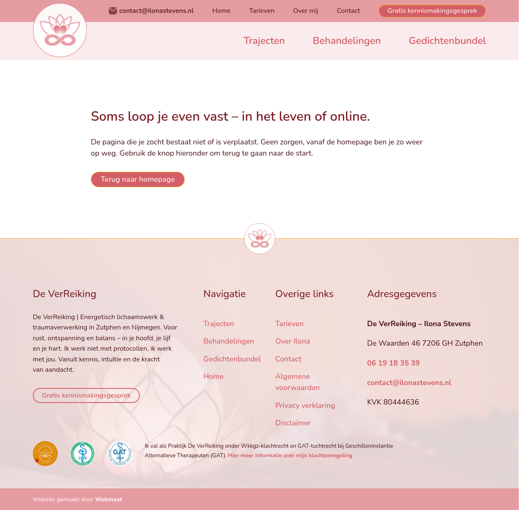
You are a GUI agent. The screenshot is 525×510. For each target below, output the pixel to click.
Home (221, 10)
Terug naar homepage (137, 179)
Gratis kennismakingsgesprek (432, 10)
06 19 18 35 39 (393, 363)
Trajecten (264, 40)
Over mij (305, 10)
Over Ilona (292, 341)
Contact (348, 10)
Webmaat (108, 499)
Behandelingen (347, 40)
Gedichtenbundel (447, 40)
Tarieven (261, 10)
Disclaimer (293, 423)
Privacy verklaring (305, 405)
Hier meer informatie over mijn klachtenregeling (290, 455)
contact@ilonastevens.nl (156, 10)
